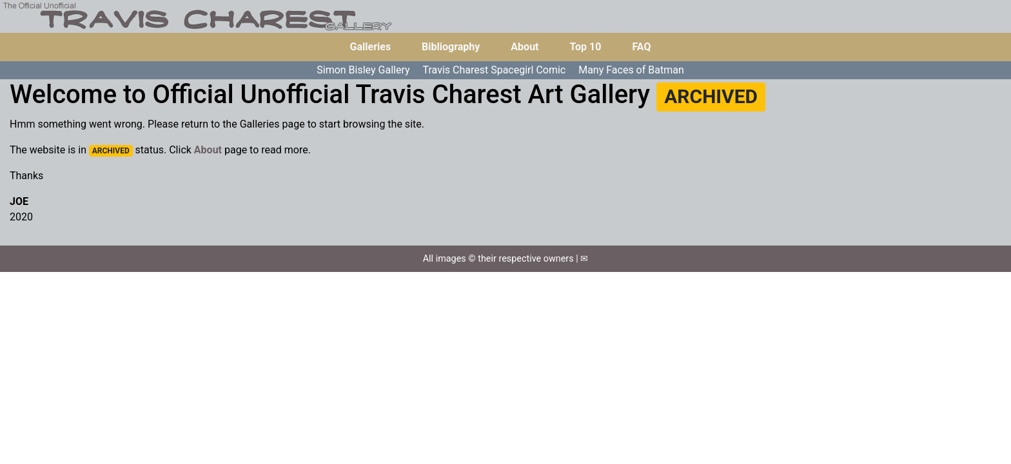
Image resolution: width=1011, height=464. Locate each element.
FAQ (641, 47)
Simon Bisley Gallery (363, 70)
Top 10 (586, 47)
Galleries (370, 47)
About (524, 47)
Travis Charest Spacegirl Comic (494, 70)
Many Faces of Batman (631, 70)
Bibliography (451, 47)
